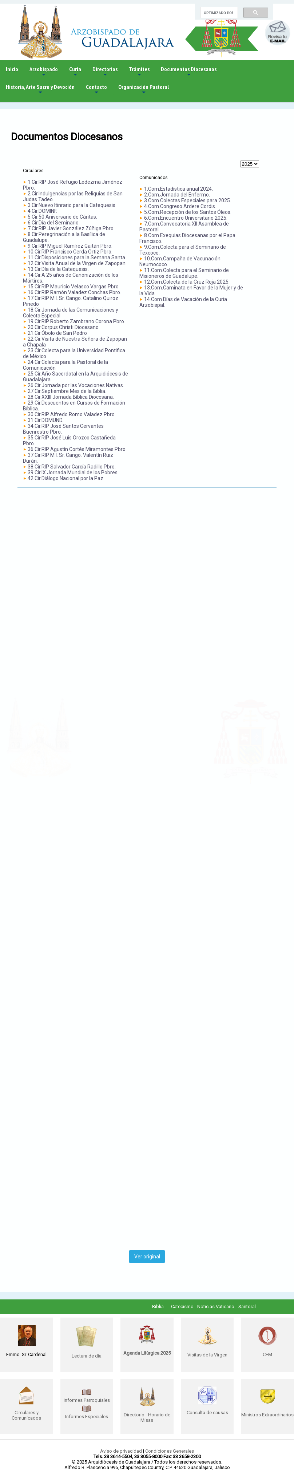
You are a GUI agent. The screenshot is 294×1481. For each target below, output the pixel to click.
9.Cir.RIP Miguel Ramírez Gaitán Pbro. (70, 246)
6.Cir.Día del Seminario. (54, 223)
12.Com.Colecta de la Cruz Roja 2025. (187, 282)
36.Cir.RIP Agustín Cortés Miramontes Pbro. (77, 449)
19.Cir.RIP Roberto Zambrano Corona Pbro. (76, 321)
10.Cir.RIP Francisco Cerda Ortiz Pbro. (70, 252)
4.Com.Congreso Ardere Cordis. (180, 206)
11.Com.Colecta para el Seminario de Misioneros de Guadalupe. (184, 273)
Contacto (96, 89)
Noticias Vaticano (215, 1306)
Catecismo (182, 1306)
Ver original (147, 1256)
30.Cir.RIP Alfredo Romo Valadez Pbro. (72, 414)
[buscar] (218, 12)
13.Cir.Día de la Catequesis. (58, 269)
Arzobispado (43, 71)
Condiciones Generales (169, 1451)
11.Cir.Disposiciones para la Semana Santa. (77, 257)
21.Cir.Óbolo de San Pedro (57, 333)
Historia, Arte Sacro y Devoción (40, 89)
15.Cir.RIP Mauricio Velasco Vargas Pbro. (74, 286)
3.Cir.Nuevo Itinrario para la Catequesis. (72, 205)
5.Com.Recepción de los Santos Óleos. (187, 212)
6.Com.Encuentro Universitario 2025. (185, 218)
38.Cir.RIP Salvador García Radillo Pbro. (72, 467)
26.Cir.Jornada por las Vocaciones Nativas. (76, 385)
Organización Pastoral (143, 89)
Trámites (139, 71)
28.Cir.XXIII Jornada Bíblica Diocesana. (71, 397)
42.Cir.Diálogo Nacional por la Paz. (66, 478)
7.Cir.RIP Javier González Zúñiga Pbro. (71, 228)
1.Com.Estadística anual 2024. (178, 189)
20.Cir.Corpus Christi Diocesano (63, 327)
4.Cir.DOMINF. (42, 211)
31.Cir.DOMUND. (45, 420)
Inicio (12, 69)
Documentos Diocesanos (188, 71)
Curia (75, 71)
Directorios (105, 71)
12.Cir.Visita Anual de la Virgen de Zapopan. (77, 263)
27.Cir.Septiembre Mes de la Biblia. (67, 391)
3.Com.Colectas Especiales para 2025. (187, 200)
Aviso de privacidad (121, 1451)
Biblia (158, 1306)
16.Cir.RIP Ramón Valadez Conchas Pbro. (74, 292)
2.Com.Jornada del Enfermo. (177, 195)
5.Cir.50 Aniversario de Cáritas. (62, 217)
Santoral (247, 1306)
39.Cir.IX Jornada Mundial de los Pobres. (73, 472)
